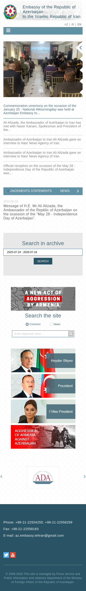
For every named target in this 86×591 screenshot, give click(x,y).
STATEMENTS (42, 191)
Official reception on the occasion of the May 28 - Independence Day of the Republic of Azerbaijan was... (39, 169)
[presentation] (8, 191)
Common (35, 324)
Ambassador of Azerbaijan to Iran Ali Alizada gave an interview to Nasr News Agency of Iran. (42, 141)
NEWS (65, 191)
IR (72, 24)
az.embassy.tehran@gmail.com (39, 535)
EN (79, 24)
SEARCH (43, 261)
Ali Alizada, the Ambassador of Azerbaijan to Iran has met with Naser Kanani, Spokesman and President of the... (42, 126)
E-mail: (33, 535)
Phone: (37, 522)
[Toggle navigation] (8, 30)
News (57, 324)
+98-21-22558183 (25, 529)
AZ (66, 24)
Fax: (21, 529)
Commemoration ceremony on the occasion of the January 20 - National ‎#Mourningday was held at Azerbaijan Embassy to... (39, 109)
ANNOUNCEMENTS (20, 191)
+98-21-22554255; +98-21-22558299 (43, 522)
